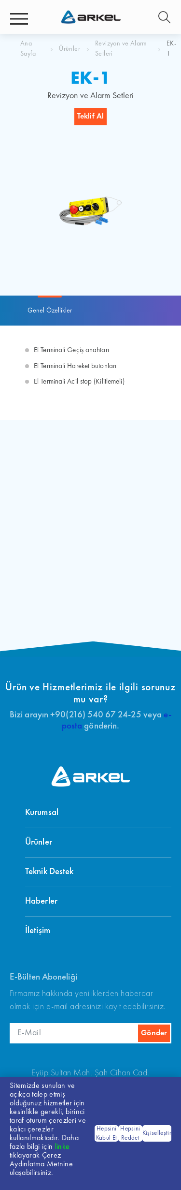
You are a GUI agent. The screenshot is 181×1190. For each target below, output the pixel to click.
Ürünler (69, 48)
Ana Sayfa (28, 48)
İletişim (37, 931)
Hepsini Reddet (130, 1134)
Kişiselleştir (156, 1133)
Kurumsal (41, 813)
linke (62, 1147)
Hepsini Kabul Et (106, 1134)
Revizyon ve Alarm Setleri (121, 48)
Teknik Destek (49, 872)
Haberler (41, 901)
